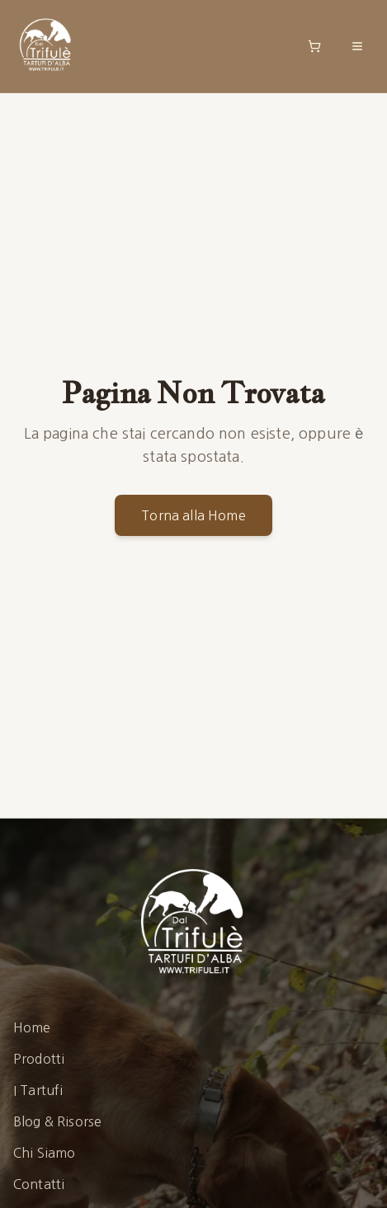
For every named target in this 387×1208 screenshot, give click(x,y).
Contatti (38, 1184)
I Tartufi (38, 1090)
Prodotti (38, 1058)
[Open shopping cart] (314, 46)
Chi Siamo (44, 1152)
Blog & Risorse (57, 1121)
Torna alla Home (193, 515)
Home (32, 1027)
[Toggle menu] (357, 46)
